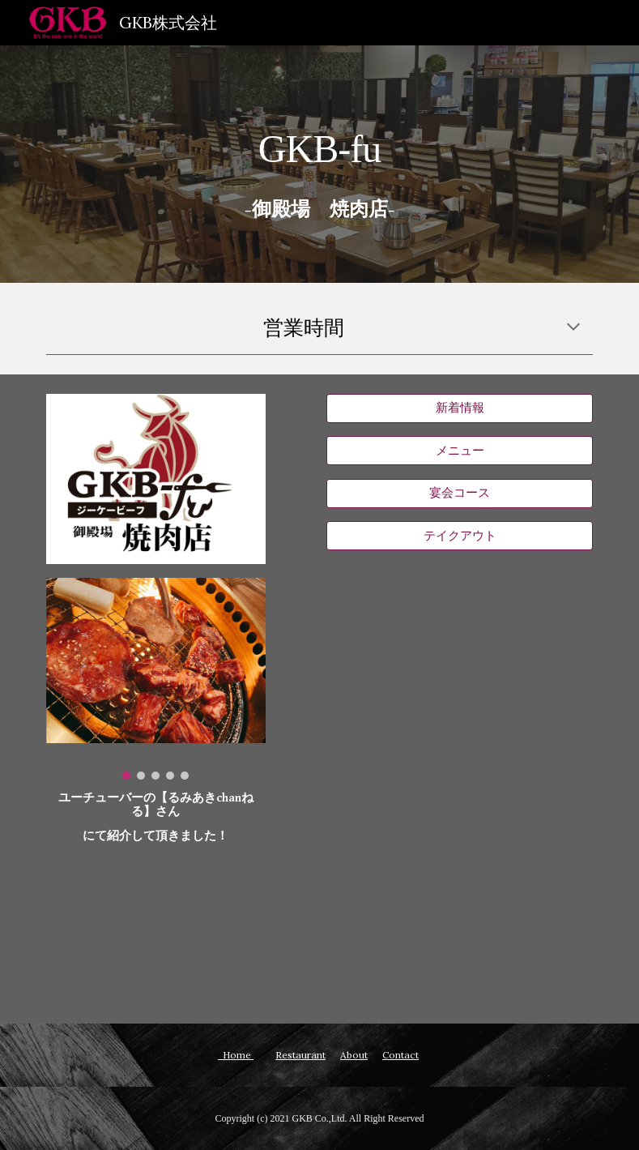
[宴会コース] (459, 493)
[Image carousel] (156, 679)
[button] (573, 328)
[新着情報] (459, 408)
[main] (319, 136)
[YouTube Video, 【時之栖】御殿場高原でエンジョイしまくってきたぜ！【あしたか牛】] (156, 928)
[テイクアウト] (459, 535)
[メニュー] (459, 450)
